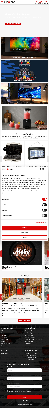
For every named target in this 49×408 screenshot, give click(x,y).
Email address (11, 367)
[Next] (48, 159)
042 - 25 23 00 (34, 353)
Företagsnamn (11, 375)
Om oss (3, 333)
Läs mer (5, 268)
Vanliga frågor (29, 333)
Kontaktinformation (30, 357)
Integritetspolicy (29, 341)
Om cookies (28, 343)
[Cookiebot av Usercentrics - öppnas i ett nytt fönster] (39, 169)
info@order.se (32, 355)
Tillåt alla (24, 227)
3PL (2, 331)
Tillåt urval (24, 232)
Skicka (24, 397)
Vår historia (4, 335)
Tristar (27, 165)
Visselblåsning (5, 339)
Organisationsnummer (13, 383)
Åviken (3, 165)
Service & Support (30, 335)
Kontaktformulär (29, 359)
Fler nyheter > (24, 320)
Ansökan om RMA (30, 337)
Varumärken (4, 346)
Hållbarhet (4, 337)
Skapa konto (4, 353)
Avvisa (24, 237)
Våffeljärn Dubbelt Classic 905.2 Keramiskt (12, 166)
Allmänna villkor (29, 331)
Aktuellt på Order (5, 343)
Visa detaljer (40, 222)
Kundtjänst (30, 328)
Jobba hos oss (5, 341)
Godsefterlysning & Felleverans (33, 339)
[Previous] (1, 159)
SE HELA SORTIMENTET (13, 24)
